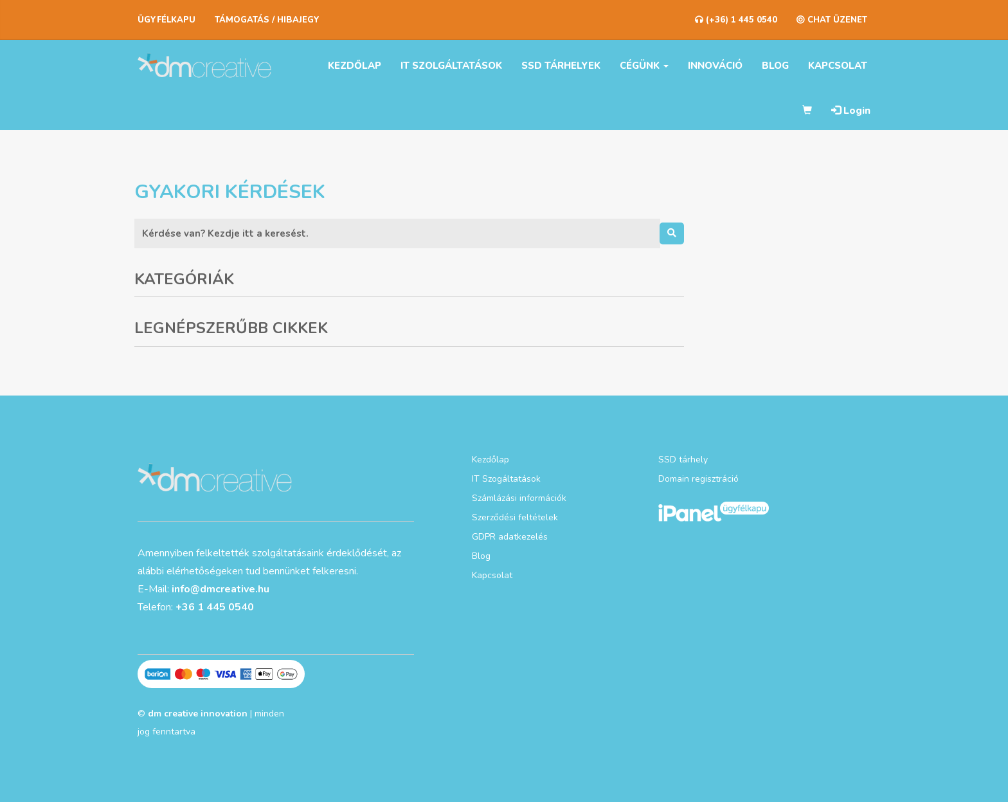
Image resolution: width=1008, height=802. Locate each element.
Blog (775, 65)
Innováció (715, 65)
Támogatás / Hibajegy (267, 20)
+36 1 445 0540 (215, 607)
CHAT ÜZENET (832, 20)
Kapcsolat (837, 65)
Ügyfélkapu (166, 20)
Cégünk (644, 65)
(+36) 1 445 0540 (736, 20)
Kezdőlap (354, 65)
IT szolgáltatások (451, 65)
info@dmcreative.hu (220, 589)
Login (850, 110)
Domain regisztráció (698, 479)
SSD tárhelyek (560, 65)
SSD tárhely (683, 459)
